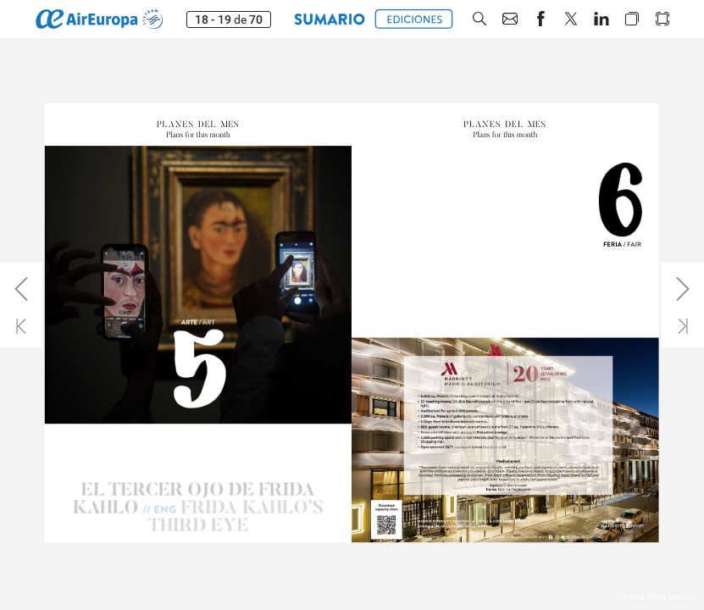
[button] (479, 19)
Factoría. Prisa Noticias (656, 597)
